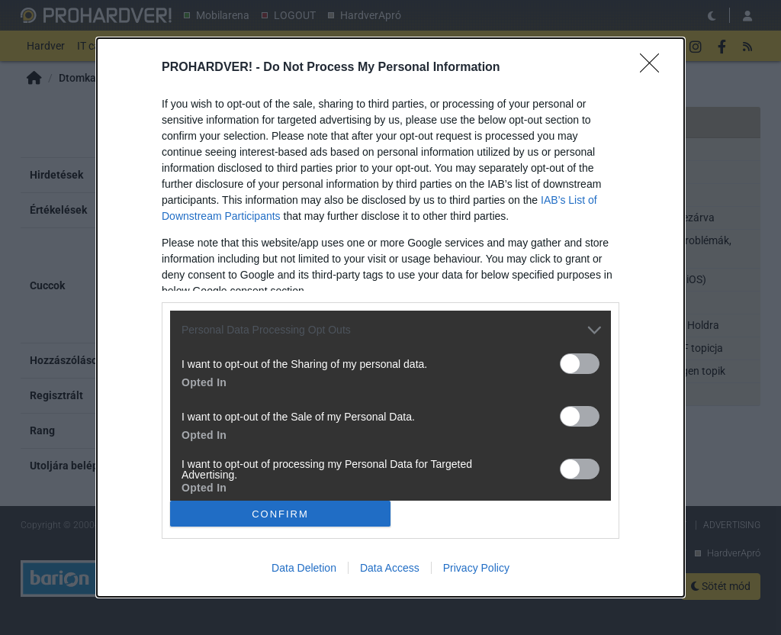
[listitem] (390, 330)
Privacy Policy (476, 568)
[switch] (579, 363)
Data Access (389, 568)
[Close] (654, 67)
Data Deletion (304, 568)
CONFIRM (280, 513)
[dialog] (390, 318)
